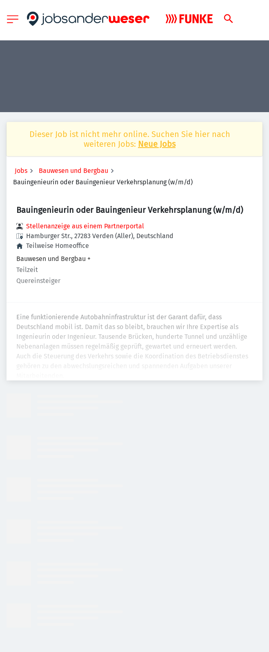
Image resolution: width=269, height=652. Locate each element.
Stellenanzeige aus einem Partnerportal (85, 226)
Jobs (21, 171)
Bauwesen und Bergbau (73, 171)
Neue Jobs (157, 144)
